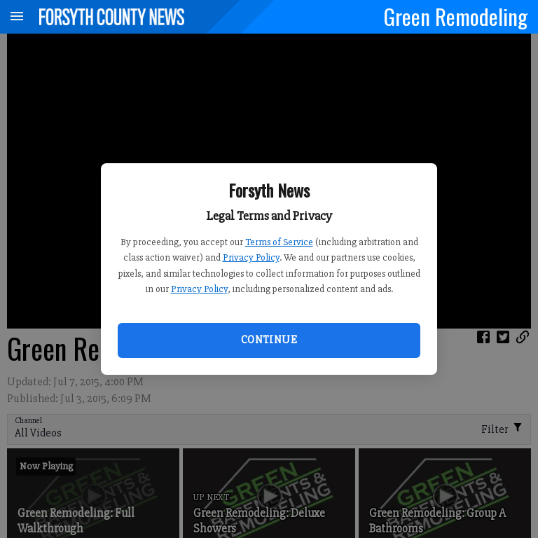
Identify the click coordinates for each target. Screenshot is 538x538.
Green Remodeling (455, 16)
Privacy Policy (251, 257)
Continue (269, 340)
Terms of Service (279, 242)
